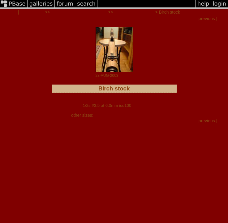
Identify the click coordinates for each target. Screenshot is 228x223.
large (127, 115)
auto (152, 115)
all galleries (32, 12)
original (140, 115)
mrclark (9, 12)
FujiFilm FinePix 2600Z (114, 100)
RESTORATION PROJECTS (79, 12)
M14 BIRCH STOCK (134, 12)
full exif (138, 105)
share (33, 127)
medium (113, 115)
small (99, 115)
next (222, 18)
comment (15, 127)
